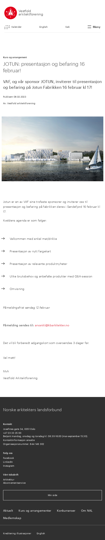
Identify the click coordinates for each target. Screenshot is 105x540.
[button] (12, 27)
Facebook (8, 458)
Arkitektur (8, 479)
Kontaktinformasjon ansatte (19, 440)
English (43, 26)
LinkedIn (8, 461)
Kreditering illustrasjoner (17, 533)
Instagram (8, 465)
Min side (52, 495)
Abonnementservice (14, 482)
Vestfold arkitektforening (31, 12)
